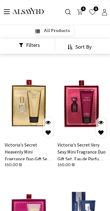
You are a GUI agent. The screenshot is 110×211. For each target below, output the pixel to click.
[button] (80, 47)
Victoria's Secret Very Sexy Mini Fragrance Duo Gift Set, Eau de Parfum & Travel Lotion (81, 151)
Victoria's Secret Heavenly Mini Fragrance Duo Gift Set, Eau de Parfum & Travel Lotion (28, 151)
